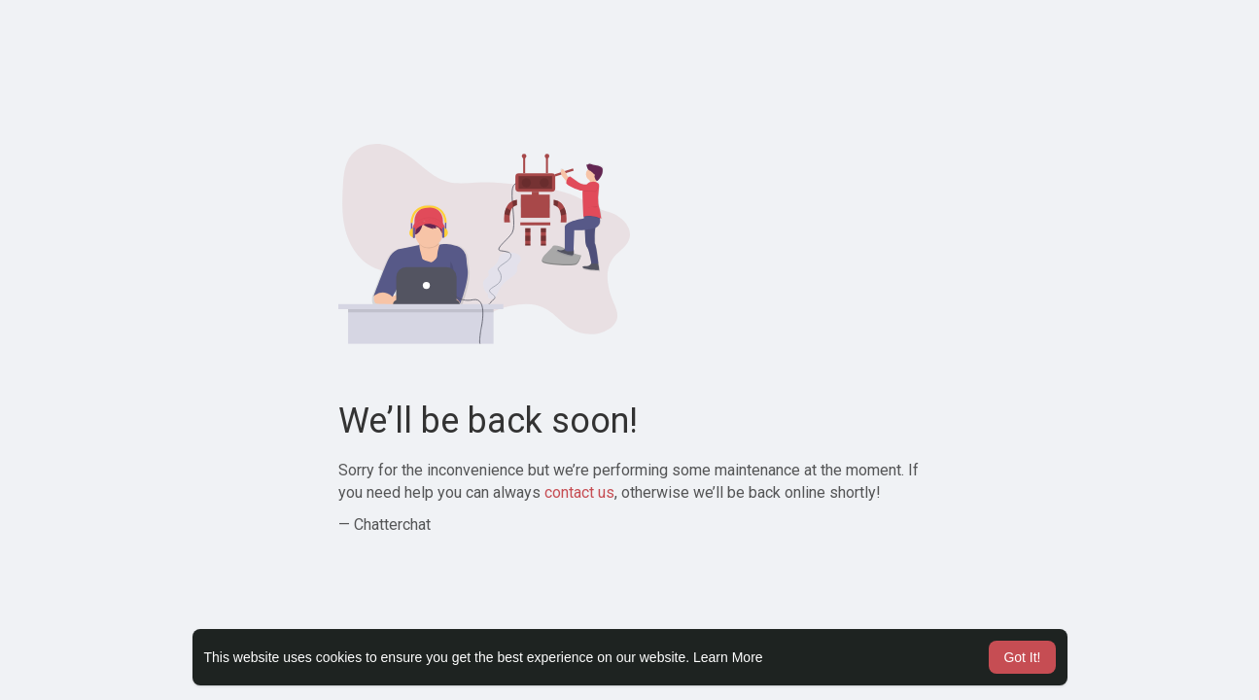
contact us (579, 492)
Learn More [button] (728, 657)
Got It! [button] (1021, 657)
